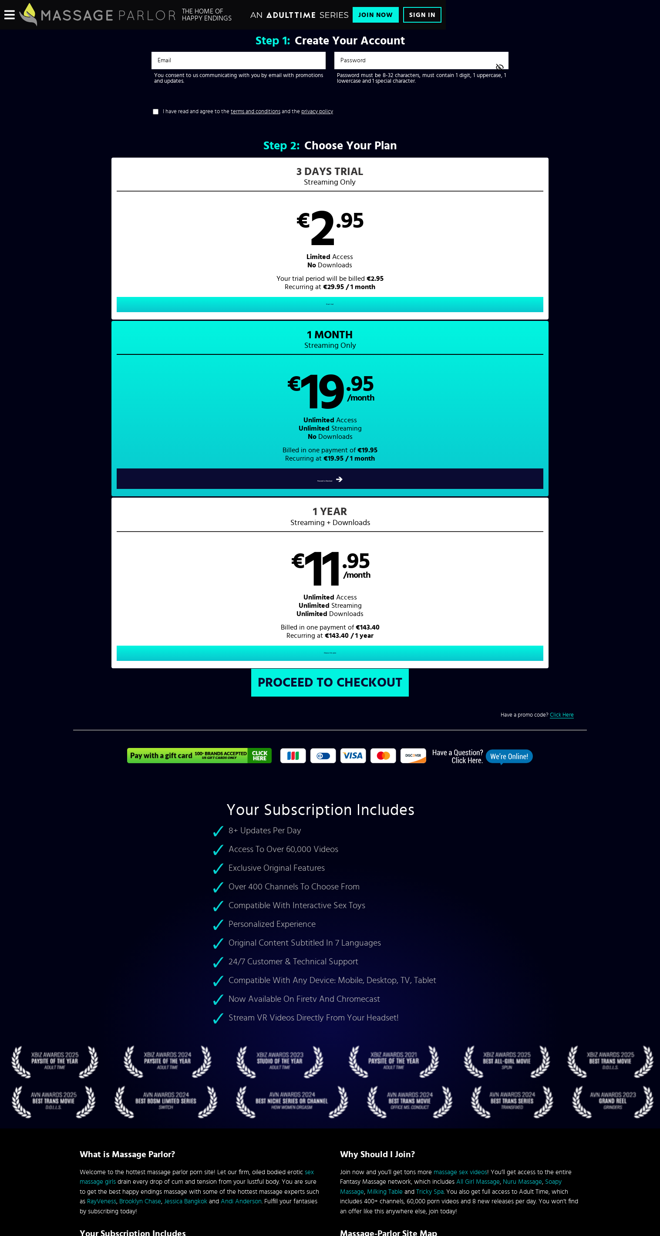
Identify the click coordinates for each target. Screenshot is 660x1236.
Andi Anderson (241, 868)
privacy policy (317, 112)
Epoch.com (187, 1163)
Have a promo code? (537, 382)
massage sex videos (460, 839)
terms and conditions (255, 112)
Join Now (375, 15)
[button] (201, 246)
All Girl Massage (478, 848)
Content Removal (330, 1169)
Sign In (422, 15)
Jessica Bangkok (185, 868)
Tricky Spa (430, 858)
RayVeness (101, 868)
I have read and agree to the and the (248, 112)
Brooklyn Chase (140, 868)
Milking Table (385, 858)
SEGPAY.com (412, 1163)
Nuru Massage (522, 848)
